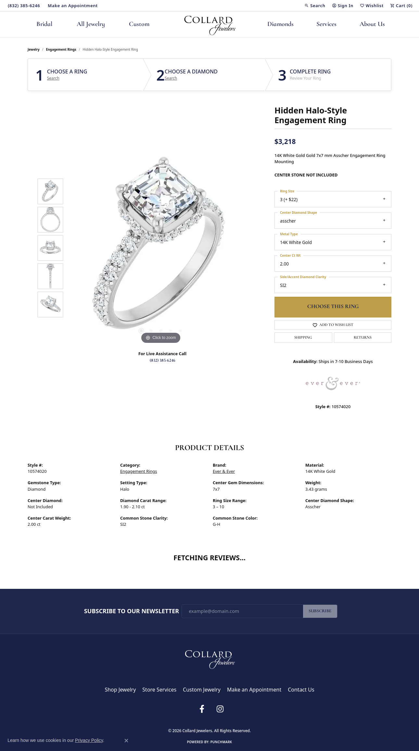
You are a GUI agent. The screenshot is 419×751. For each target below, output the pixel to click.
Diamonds (280, 24)
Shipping (303, 338)
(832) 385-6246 (162, 360)
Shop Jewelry (120, 689)
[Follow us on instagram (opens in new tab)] (219, 709)
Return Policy (154, 719)
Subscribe (320, 611)
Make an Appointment (254, 689)
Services (326, 24)
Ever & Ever (224, 471)
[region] (160, 247)
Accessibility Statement (257, 719)
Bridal (44, 24)
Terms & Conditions (215, 719)
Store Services (159, 689)
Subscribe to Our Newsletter (131, 611)
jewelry (34, 49)
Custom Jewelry (202, 689)
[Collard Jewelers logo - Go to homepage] (209, 24)
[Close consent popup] (126, 741)
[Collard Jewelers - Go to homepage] (209, 658)
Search (53, 78)
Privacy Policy (182, 719)
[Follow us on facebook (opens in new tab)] (201, 709)
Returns (363, 338)
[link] (23, 5)
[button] (314, 5)
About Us (372, 24)
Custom (139, 24)
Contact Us (301, 689)
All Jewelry (91, 24)
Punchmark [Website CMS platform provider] (221, 742)
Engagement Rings (61, 49)
